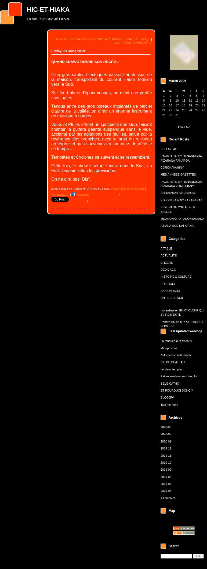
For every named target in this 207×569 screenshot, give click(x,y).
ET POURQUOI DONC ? (177, 390)
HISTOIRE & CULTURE (176, 276)
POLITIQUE (168, 283)
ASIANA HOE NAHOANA (177, 225)
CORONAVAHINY (172, 167)
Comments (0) (60, 194)
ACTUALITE (169, 255)
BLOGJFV (167, 397)
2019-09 (166, 469)
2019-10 (166, 462)
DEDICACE (168, 269)
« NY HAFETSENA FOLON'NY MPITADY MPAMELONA (92, 39)
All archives (168, 498)
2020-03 (166, 427)
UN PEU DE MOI (172, 297)
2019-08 (166, 476)
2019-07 (166, 483)
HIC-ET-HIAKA (48, 9)
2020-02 (166, 434)
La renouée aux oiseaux (176, 341)
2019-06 (166, 490)
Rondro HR (168, 321)
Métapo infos (169, 348)
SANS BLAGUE (171, 290)
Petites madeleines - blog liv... (180, 376)
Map (172, 511)
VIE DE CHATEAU (173, 362)
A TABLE (166, 248)
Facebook (80, 194)
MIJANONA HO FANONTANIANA (182, 218)
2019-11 (166, 455)
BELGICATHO (170, 383)
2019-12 (166, 448)
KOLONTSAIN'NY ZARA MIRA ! (181, 200)
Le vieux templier (172, 369)
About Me (183, 127)
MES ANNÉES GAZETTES (178, 174)
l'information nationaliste (176, 355)
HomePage (142, 39)
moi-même (168, 310)
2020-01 (166, 441)
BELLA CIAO (169, 149)
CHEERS (167, 262)
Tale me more (169, 404)
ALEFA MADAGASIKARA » (133, 42)
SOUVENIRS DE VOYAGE (178, 193)
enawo (115, 188)
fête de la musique (132, 188)
